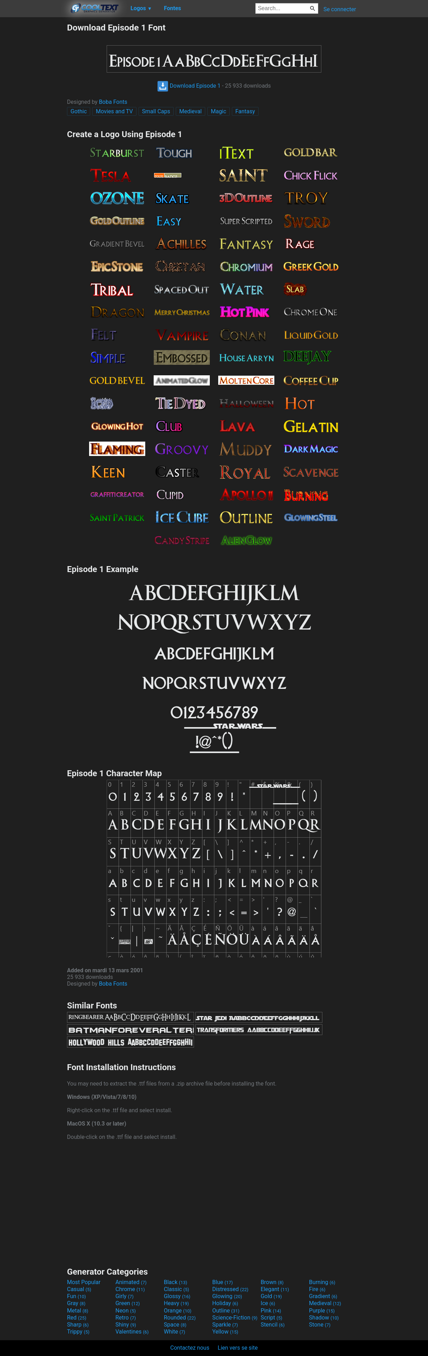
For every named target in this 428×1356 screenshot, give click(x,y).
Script (271, 1317)
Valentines (132, 1331)
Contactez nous (189, 1347)
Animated (131, 1282)
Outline (226, 1310)
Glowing (227, 1296)
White (174, 1331)
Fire (317, 1289)
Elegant (275, 1289)
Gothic (79, 111)
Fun (76, 1296)
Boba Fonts (113, 102)
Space (175, 1324)
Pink (271, 1310)
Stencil (273, 1324)
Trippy (78, 1331)
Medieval (190, 111)
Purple (322, 1310)
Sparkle (225, 1324)
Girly (124, 1296)
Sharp (78, 1324)
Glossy (177, 1296)
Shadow (324, 1317)
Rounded (180, 1317)
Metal (77, 1310)
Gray (76, 1303)
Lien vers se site (238, 1347)
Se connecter (339, 9)
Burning (322, 1282)
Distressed (230, 1289)
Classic (176, 1289)
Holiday (225, 1303)
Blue (222, 1282)
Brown (272, 1282)
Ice (268, 1303)
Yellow (225, 1331)
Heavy (176, 1303)
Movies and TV (114, 111)
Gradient (323, 1296)
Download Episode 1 (189, 85)
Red (76, 1317)
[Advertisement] (33, 127)
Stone (319, 1324)
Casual (79, 1289)
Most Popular (84, 1282)
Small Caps (156, 111)
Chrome (130, 1289)
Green (127, 1303)
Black (175, 1282)
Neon (125, 1310)
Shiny (125, 1324)
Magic (218, 111)
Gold (271, 1296)
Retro (125, 1317)
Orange (178, 1310)
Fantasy (245, 111)
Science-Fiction (235, 1317)
